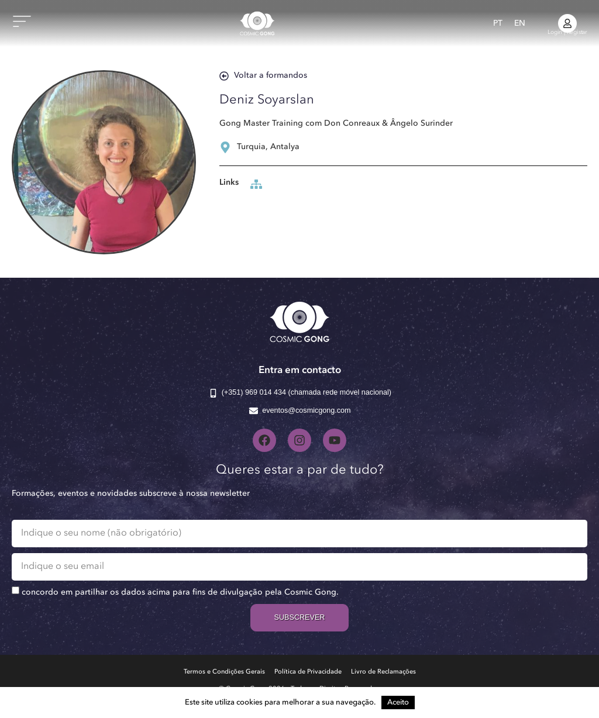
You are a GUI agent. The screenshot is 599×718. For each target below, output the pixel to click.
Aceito (398, 702)
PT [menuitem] (497, 23)
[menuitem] (497, 23)
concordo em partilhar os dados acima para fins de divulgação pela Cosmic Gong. (180, 592)
